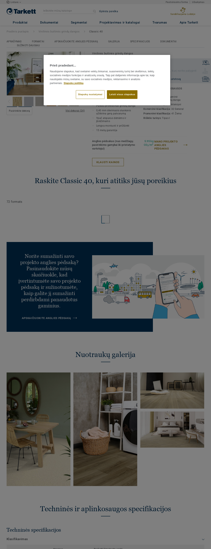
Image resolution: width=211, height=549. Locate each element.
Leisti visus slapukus (122, 94)
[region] (107, 80)
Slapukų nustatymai (90, 94)
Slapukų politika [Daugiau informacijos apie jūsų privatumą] (73, 83)
